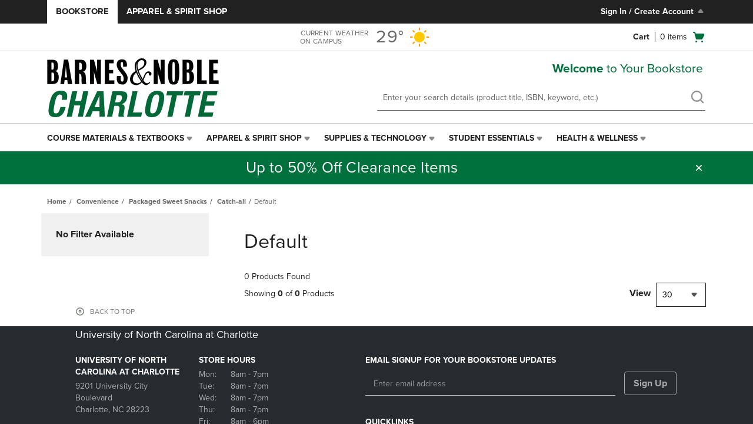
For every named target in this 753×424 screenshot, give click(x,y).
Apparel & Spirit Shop (176, 11)
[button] (699, 168)
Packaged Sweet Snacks (168, 201)
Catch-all (231, 201)
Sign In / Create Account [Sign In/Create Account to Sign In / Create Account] (653, 11)
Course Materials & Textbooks (115, 138)
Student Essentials (491, 138)
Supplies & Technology (375, 138)
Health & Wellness (597, 138)
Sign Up (650, 383)
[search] (697, 98)
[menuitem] (121, 138)
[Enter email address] (490, 384)
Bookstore (82, 11)
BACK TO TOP (112, 311)
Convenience (97, 201)
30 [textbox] (667, 295)
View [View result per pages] (640, 293)
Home (56, 201)
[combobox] (681, 295)
